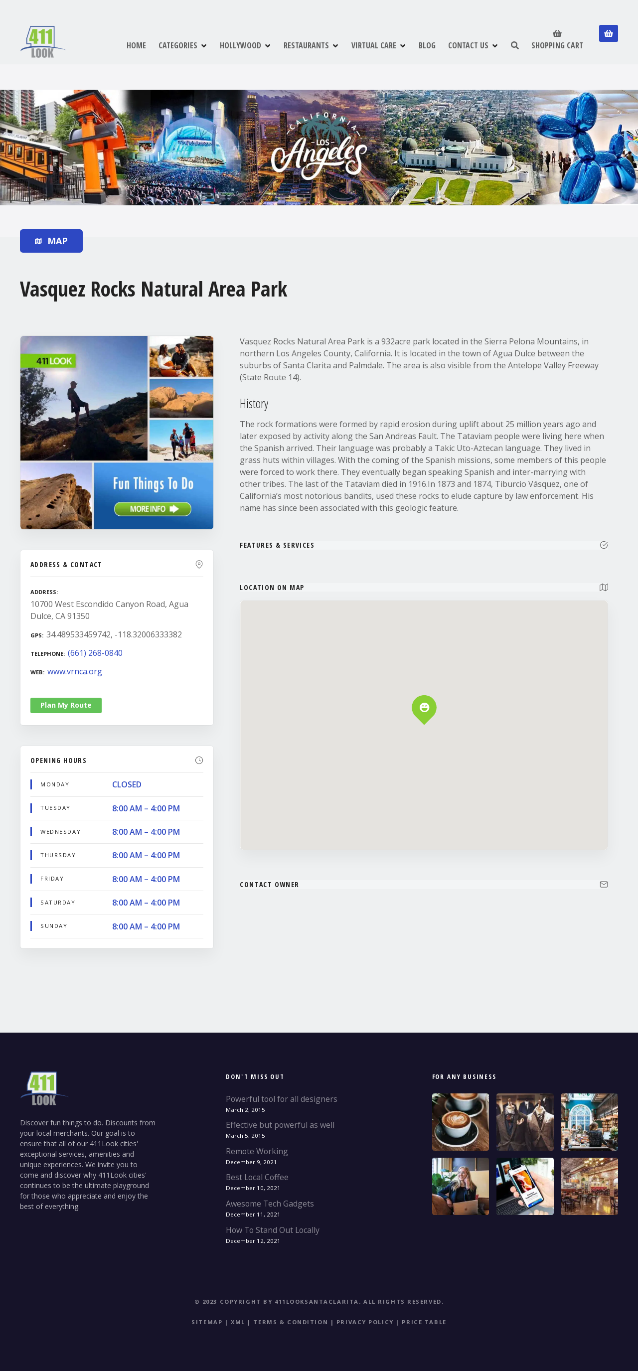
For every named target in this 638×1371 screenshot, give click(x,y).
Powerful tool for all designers (281, 1098)
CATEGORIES (178, 45)
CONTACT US (468, 45)
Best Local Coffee (257, 1177)
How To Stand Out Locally (272, 1229)
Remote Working (257, 1151)
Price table (424, 1322)
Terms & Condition (290, 1322)
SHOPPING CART (557, 39)
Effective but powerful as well (280, 1124)
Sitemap (206, 1322)
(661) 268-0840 (95, 652)
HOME (136, 45)
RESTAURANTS (306, 45)
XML (238, 1322)
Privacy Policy (365, 1322)
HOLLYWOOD (240, 45)
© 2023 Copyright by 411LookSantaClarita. (277, 1301)
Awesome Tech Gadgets (270, 1203)
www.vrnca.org (74, 671)
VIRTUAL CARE (373, 45)
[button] (424, 690)
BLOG (427, 45)
